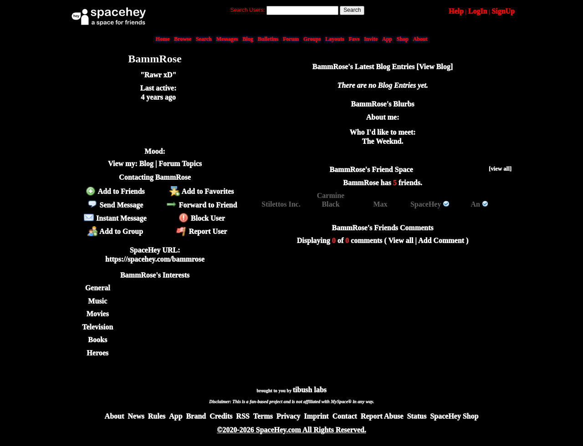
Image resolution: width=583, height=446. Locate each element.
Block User (202, 218)
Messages (227, 39)
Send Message (115, 205)
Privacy (288, 416)
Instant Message (115, 218)
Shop (403, 39)
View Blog (434, 67)
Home (163, 39)
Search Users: (247, 10)
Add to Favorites (201, 191)
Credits (221, 416)
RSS (242, 416)
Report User (201, 231)
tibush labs (310, 390)
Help (456, 11)
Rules (156, 416)
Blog (247, 39)
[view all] (500, 169)
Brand (196, 416)
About (420, 39)
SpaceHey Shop (454, 416)
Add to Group (115, 231)
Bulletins (267, 39)
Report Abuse (382, 416)
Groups (312, 39)
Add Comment (441, 240)
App (387, 39)
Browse (182, 39)
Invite (371, 39)
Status (416, 416)
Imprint (316, 416)
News (136, 416)
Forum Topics (180, 163)
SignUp (503, 11)
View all (400, 240)
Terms (263, 416)
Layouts (334, 39)
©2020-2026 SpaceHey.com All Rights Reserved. (291, 430)
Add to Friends (115, 191)
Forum (291, 39)
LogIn (477, 11)
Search (352, 10)
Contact (344, 416)
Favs (353, 39)
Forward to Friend (201, 205)
